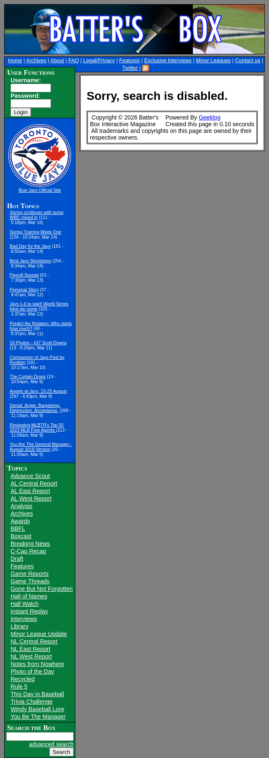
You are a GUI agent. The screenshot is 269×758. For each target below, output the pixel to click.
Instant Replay (29, 611)
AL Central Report (33, 483)
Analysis (21, 506)
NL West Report (31, 656)
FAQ (73, 61)
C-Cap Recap (28, 551)
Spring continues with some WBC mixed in (36, 215)
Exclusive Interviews (168, 61)
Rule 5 (18, 686)
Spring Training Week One (35, 231)
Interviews (23, 619)
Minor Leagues (213, 61)
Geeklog (209, 117)
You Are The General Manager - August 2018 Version (41, 447)
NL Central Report (33, 641)
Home (15, 61)
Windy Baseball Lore (37, 709)
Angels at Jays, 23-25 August (38, 391)
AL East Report (30, 491)
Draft (16, 558)
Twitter (130, 68)
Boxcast (20, 536)
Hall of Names (28, 596)
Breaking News (30, 543)
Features (129, 61)
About (57, 61)
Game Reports (29, 573)
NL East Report (30, 649)
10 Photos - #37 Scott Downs (38, 342)
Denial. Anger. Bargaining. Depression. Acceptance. (35, 408)
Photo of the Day (32, 671)
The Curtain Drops (28, 376)
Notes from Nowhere (37, 664)
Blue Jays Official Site (39, 190)
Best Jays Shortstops (30, 260)
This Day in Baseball (37, 694)
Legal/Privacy (99, 61)
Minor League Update (38, 634)
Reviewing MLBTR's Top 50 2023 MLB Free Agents (36, 427)
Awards (20, 521)
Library (19, 626)
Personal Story (24, 289)
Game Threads (29, 581)
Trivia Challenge (31, 701)
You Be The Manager (38, 716)
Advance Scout (30, 476)
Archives (36, 61)
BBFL (17, 528)
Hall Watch (24, 603)
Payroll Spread (24, 274)
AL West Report (30, 498)
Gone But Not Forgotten (41, 588)
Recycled (22, 679)
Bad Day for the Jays (30, 246)
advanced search (51, 744)
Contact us (247, 61)
